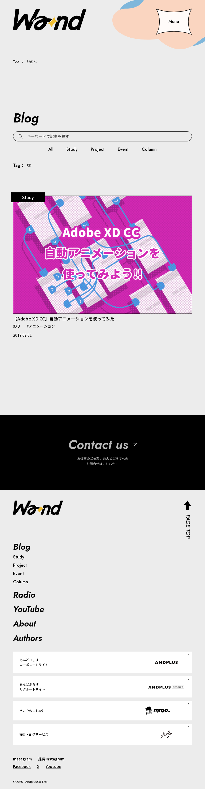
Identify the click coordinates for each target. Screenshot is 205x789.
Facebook (22, 766)
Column (149, 149)
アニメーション (42, 326)
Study (72, 149)
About (24, 624)
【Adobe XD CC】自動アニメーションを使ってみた (63, 318)
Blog (21, 547)
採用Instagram (51, 759)
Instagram (22, 759)
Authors (27, 638)
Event (123, 149)
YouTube (28, 609)
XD (17, 326)
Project (98, 149)
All (50, 149)
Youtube (53, 766)
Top (16, 61)
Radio (24, 595)
